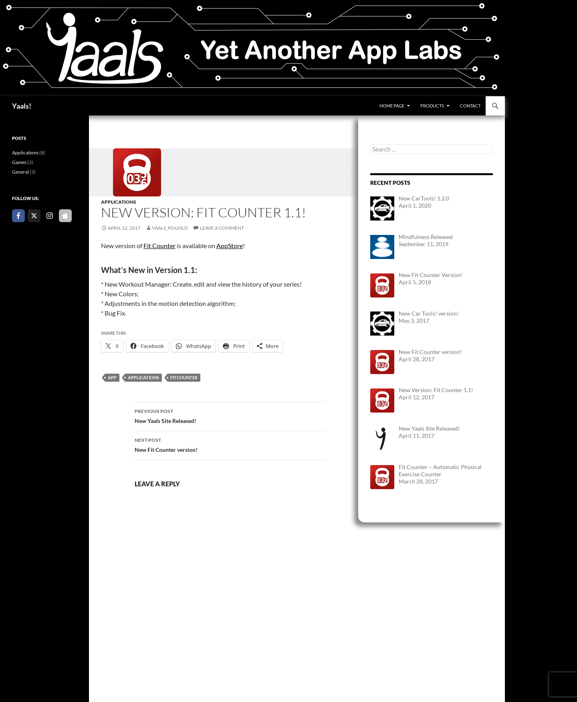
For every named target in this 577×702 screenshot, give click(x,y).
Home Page (391, 105)
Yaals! (21, 105)
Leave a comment (222, 228)
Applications (118, 202)
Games (19, 162)
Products (432, 105)
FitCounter (184, 377)
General (20, 172)
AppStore (229, 245)
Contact (470, 105)
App (112, 377)
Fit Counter (159, 245)
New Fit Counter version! (230, 444)
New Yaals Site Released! (230, 415)
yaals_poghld (170, 228)
